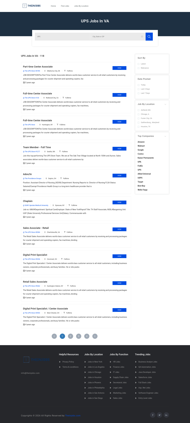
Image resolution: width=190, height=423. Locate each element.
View (119, 68)
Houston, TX (144, 127)
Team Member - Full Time (37, 147)
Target (140, 182)
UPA (139, 162)
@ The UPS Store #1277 (31, 152)
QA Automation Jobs (147, 367)
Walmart (141, 146)
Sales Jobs (117, 398)
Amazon (141, 142)
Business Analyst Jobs (148, 362)
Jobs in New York (95, 362)
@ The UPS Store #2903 (31, 313)
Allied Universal (144, 174)
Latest (142, 64)
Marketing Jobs (119, 393)
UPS (139, 170)
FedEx (140, 166)
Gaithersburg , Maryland (148, 122)
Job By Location (146, 104)
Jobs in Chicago (94, 372)
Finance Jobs (118, 367)
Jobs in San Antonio (96, 393)
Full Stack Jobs (145, 382)
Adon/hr (27, 174)
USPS (140, 178)
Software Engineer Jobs (148, 393)
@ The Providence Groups (32, 178)
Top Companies (146, 136)
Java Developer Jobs (147, 372)
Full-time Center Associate (37, 93)
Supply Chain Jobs (121, 377)
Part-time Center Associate (38, 66)
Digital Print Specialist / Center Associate (45, 308)
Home (53, 6)
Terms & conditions (71, 367)
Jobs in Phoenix (94, 382)
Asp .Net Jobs (144, 388)
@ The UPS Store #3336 (31, 259)
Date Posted (144, 79)
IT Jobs (116, 372)
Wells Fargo (143, 190)
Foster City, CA (145, 118)
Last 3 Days (144, 89)
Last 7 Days (144, 93)
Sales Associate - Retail (36, 228)
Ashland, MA (144, 110)
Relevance (143, 68)
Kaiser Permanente (146, 158)
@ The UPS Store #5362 (31, 286)
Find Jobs (65, 6)
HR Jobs (116, 362)
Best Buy (141, 186)
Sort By (141, 58)
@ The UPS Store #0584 (31, 232)
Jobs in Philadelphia (96, 388)
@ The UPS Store (29, 125)
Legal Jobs (117, 388)
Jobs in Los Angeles (96, 367)
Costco (141, 154)
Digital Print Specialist (35, 254)
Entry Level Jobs (145, 398)
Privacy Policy (68, 362)
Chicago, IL (143, 114)
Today (142, 85)
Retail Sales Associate (35, 281)
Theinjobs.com (73, 415)
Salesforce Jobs (145, 377)
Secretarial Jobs (120, 382)
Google (141, 150)
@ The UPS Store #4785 (31, 71)
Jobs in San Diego (95, 398)
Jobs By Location (81, 6)
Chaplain (28, 201)
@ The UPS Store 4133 (31, 98)
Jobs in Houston (94, 377)
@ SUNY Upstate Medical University (35, 205)
